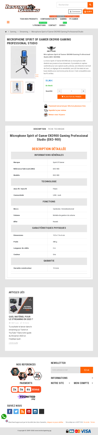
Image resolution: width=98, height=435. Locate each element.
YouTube (28, 411)
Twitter (16, 411)
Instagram (35, 411)
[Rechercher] (75, 5)
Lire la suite (13, 343)
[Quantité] (71, 91)
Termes (92, 422)
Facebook (9, 411)
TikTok (41, 411)
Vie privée (86, 422)
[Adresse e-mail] (66, 370)
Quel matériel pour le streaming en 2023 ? (21, 317)
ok (86, 370)
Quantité (49, 91)
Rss (22, 411)
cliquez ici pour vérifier (55, 422)
